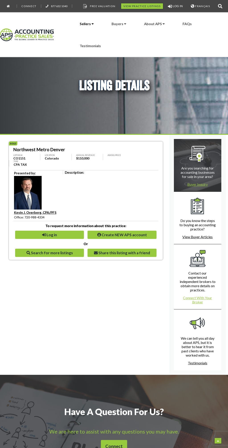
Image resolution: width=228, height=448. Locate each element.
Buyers (119, 24)
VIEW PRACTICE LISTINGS (142, 6)
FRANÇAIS (200, 6)
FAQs (187, 24)
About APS (154, 24)
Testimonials (90, 46)
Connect (28, 6)
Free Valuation (99, 6)
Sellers (87, 24)
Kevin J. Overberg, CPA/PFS (35, 212)
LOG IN (175, 6)
